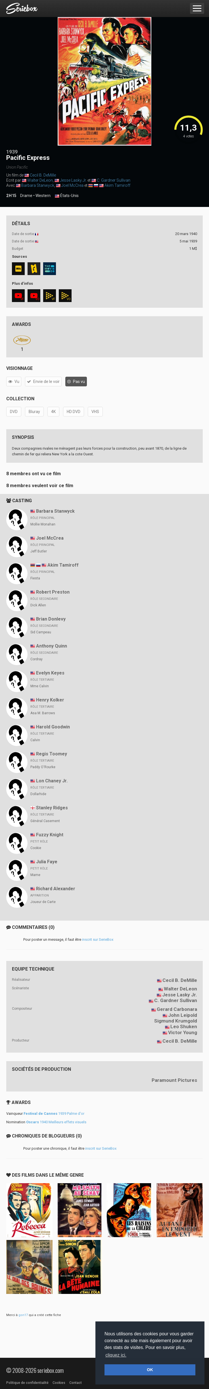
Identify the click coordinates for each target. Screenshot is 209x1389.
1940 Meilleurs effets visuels (56, 1122)
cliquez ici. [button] (115, 1355)
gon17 (23, 1315)
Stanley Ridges (52, 807)
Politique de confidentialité (27, 1383)
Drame (26, 195)
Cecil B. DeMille (43, 175)
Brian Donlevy (51, 619)
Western (43, 195)
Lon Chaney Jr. (52, 780)
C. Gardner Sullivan (113, 180)
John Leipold (182, 1015)
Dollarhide (38, 794)
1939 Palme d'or (54, 1113)
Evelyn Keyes (50, 673)
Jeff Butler (38, 551)
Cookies (59, 1383)
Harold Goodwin (53, 727)
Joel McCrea (72, 185)
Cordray (36, 659)
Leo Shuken (183, 1026)
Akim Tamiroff (117, 185)
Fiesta (35, 578)
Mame (35, 875)
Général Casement (45, 821)
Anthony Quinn (51, 646)
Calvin (35, 740)
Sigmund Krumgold (175, 1021)
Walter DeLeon (40, 180)
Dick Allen (38, 605)
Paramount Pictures (174, 1080)
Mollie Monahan (42, 524)
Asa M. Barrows (42, 713)
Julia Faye (46, 861)
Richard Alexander (55, 888)
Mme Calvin (39, 686)
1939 (12, 152)
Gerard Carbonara (177, 1009)
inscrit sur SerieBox (97, 939)
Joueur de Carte (43, 902)
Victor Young (182, 1032)
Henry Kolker (50, 700)
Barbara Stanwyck (37, 185)
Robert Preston (53, 592)
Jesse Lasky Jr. (73, 180)
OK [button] (150, 1369)
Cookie (35, 848)
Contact (75, 1383)
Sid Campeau (40, 632)
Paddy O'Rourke (42, 767)
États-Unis (67, 196)
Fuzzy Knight (49, 834)
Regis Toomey (51, 754)
